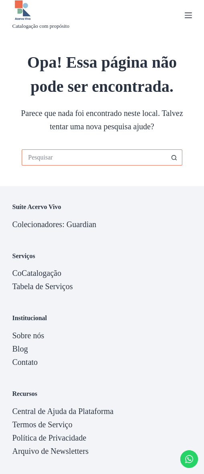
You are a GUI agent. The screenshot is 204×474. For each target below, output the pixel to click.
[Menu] (188, 15)
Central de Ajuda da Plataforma (62, 411)
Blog (20, 348)
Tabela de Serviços (42, 286)
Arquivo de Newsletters (50, 451)
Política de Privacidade (49, 437)
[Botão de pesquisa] (174, 157)
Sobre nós (28, 335)
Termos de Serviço (42, 424)
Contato (24, 362)
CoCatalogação (36, 273)
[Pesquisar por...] (94, 157)
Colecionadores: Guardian (54, 224)
